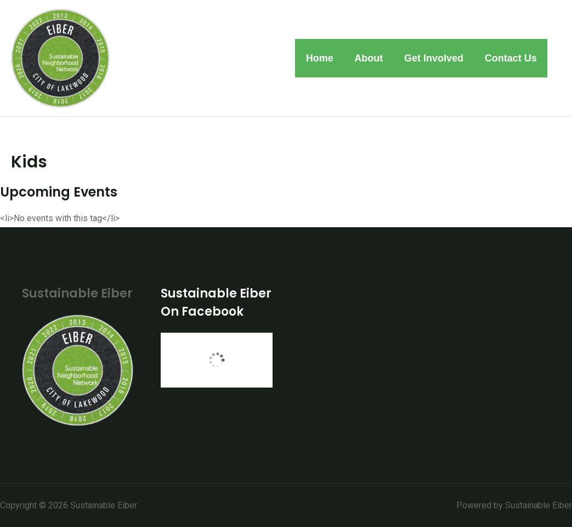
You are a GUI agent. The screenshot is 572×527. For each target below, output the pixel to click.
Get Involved (436, 58)
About (372, 58)
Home (324, 58)
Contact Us (511, 58)
